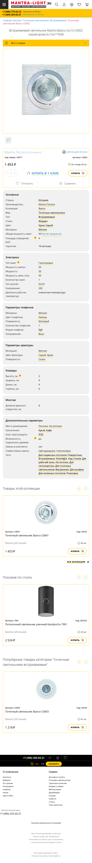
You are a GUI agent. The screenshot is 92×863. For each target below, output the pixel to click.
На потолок (62, 462)
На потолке (55, 426)
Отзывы (52, 795)
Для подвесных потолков (53, 455)
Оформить (54, 764)
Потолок (43, 426)
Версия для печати (74, 152)
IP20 (41, 434)
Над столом (74, 458)
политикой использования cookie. (47, 842)
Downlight (61, 458)
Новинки (7, 789)
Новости (52, 798)
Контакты (7, 777)
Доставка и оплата (57, 777)
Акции (5, 792)
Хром (41, 225)
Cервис (53, 771)
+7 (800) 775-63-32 (11, 11)
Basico (42, 208)
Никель (43, 317)
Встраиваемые (58, 20)
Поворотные (75, 455)
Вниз (41, 333)
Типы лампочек (55, 805)
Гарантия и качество (58, 783)
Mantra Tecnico (16, 152)
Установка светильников (59, 780)
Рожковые (72, 473)
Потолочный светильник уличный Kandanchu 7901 (36, 624)
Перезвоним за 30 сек (32, 14)
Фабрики (7, 780)
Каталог (17, 20)
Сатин (42, 359)
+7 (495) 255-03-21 (11, 14)
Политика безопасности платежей (46, 823)
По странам (8, 783)
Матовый (44, 321)
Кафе (49, 430)
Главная (7, 20)
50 (40, 271)
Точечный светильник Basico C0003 (27, 711)
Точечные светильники (36, 20)
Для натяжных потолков (52, 473)
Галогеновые (46, 262)
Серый (49, 225)
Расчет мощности (52, 233)
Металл (43, 229)
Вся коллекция (78, 561)
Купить (77, 173)
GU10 (41, 284)
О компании (10, 771)
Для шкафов (76, 469)
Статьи (52, 802)
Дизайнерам (54, 792)
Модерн (43, 221)
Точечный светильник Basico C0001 (27, 535)
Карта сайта (8, 795)
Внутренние (62, 469)
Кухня (42, 430)
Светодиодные (47, 450)
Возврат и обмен (56, 786)
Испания (34, 152)
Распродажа (8, 786)
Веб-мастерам (55, 789)
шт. (35, 764)
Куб (41, 329)
